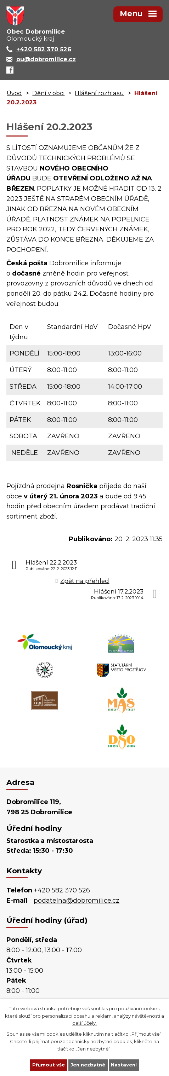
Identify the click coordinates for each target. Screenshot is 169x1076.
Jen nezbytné (88, 1065)
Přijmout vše (48, 1065)
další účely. (84, 1023)
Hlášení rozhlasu (99, 93)
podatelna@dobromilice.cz (76, 900)
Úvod (14, 93)
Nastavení (124, 1065)
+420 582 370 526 (62, 890)
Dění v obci (48, 93)
